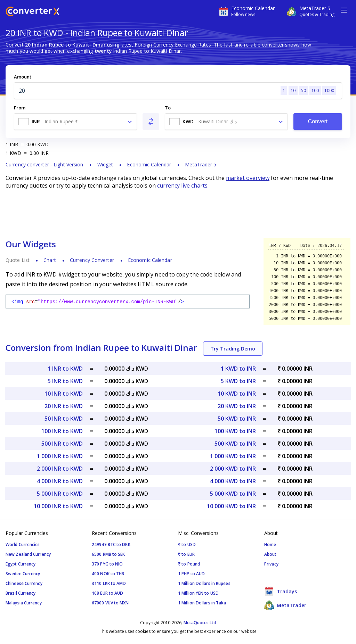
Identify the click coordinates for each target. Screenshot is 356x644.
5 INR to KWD (65, 381)
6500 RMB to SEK (108, 554)
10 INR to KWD (63, 393)
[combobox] (75, 122)
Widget (105, 164)
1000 (329, 90)
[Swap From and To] (151, 121)
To (168, 108)
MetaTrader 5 (200, 164)
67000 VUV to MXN (110, 603)
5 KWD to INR (238, 381)
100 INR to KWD (62, 431)
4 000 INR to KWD (60, 481)
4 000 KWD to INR (233, 481)
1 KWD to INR (238, 368)
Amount (22, 77)
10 (293, 90)
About (270, 554)
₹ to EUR (186, 554)
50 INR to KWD (63, 418)
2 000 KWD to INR (233, 468)
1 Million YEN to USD (198, 593)
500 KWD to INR (235, 443)
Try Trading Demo (232, 348)
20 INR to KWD (63, 406)
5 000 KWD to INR (233, 493)
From (19, 108)
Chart (49, 260)
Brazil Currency (21, 593)
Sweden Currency (23, 574)
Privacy (271, 564)
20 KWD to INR (237, 406)
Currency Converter (92, 260)
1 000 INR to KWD (60, 456)
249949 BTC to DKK (111, 544)
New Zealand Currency (28, 554)
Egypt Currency (20, 564)
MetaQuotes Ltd (200, 623)
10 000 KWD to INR (231, 506)
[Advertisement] (178, 213)
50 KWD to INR (237, 418)
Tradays (280, 591)
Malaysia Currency (24, 603)
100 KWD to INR (235, 431)
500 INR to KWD (62, 443)
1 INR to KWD (65, 368)
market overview (247, 178)
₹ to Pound (189, 564)
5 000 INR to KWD (60, 493)
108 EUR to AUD (107, 593)
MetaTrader (285, 605)
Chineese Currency (24, 583)
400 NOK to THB (108, 574)
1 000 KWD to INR (233, 456)
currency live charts (182, 185)
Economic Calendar (149, 164)
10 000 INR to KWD (58, 506)
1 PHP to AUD (191, 574)
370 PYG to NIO (107, 564)
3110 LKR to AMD (109, 583)
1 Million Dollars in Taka (202, 603)
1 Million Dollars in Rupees (204, 583)
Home (270, 544)
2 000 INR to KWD (60, 468)
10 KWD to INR (237, 393)
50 (303, 90)
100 (315, 90)
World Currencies (23, 544)
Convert (318, 121)
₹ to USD (187, 544)
